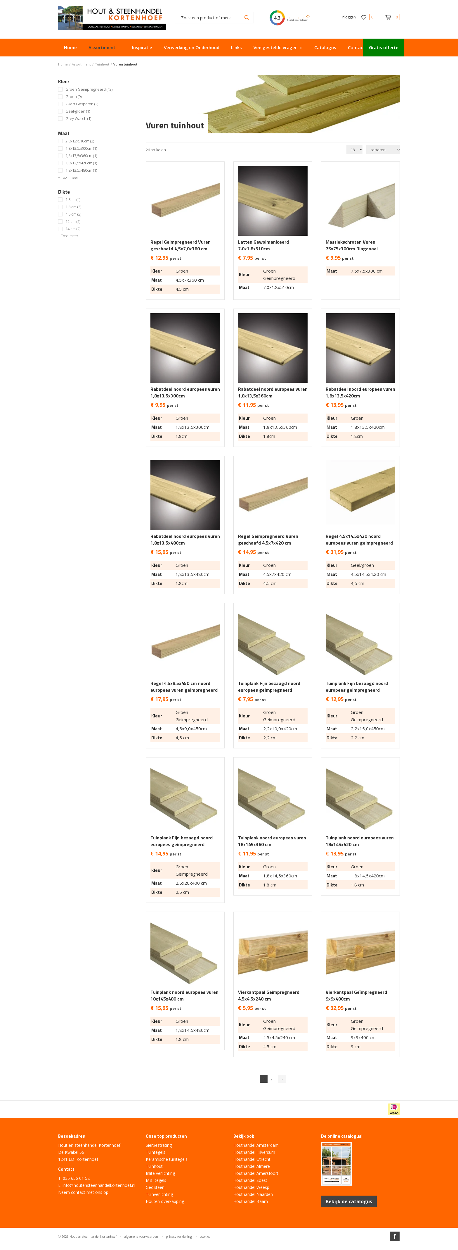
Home (70, 47)
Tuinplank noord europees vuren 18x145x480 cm (184, 995)
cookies (205, 1236)
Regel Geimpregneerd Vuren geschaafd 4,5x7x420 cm (268, 539)
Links (236, 47)
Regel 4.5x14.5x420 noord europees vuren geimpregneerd (359, 539)
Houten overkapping (165, 1201)
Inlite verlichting (160, 1173)
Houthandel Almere (251, 1166)
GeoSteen (155, 1187)
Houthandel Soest (250, 1180)
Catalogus (325, 47)
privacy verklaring (179, 1236)
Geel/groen (77, 111)
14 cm (72, 229)
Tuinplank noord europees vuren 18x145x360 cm (272, 841)
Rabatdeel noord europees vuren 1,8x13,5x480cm (185, 539)
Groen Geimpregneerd (88, 89)
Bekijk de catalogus (349, 1201)
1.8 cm (73, 207)
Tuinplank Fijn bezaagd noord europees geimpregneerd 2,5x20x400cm (181, 844)
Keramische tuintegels (167, 1159)
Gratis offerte (383, 47)
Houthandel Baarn (250, 1201)
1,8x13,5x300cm (81, 148)
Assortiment (102, 47)
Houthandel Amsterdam (256, 1145)
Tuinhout (154, 1166)
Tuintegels (155, 1152)
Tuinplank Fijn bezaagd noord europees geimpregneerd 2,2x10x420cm (269, 690)
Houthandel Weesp (251, 1187)
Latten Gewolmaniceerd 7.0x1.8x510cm (263, 245)
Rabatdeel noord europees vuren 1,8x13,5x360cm (273, 392)
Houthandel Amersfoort (255, 1173)
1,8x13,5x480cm (81, 170)
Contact (356, 47)
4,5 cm (73, 214)
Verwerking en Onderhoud (191, 47)
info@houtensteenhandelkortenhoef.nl (99, 1185)
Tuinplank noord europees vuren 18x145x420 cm (360, 841)
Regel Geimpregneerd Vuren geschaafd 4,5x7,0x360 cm (180, 245)
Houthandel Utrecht (251, 1159)
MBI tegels (156, 1180)
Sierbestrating (159, 1145)
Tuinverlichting (159, 1194)
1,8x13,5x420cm (81, 163)
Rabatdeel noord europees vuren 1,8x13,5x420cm (360, 392)
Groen (73, 96)
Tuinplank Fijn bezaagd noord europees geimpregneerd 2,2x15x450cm (357, 690)
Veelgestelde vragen (276, 47)
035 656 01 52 (76, 1178)
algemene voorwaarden (141, 1236)
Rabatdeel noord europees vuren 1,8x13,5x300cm (185, 392)
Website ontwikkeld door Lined (229, 1247)
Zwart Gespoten (81, 104)
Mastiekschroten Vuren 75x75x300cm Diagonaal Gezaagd (352, 249)
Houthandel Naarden (253, 1194)
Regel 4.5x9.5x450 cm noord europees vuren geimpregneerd (184, 686)
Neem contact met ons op (83, 1192)
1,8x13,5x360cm (81, 156)
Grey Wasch (78, 118)
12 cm (72, 221)
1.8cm (72, 199)
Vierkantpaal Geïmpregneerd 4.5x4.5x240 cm (268, 995)
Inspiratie (142, 47)
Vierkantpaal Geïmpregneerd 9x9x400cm (356, 995)
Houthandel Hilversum (254, 1152)
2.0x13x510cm (79, 141)
